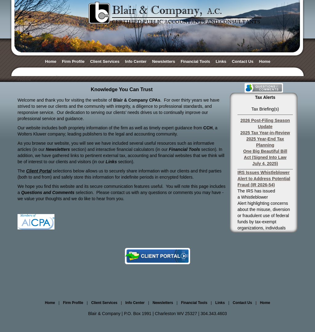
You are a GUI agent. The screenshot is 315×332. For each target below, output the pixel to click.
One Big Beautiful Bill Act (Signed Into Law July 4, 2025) (265, 157)
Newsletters (163, 61)
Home (50, 61)
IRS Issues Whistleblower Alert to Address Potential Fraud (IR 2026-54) (263, 178)
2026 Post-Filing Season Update (265, 123)
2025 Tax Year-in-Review (265, 132)
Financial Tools (195, 61)
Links (221, 61)
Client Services (104, 61)
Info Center (135, 61)
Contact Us (242, 61)
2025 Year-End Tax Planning (265, 142)
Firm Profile (73, 61)
